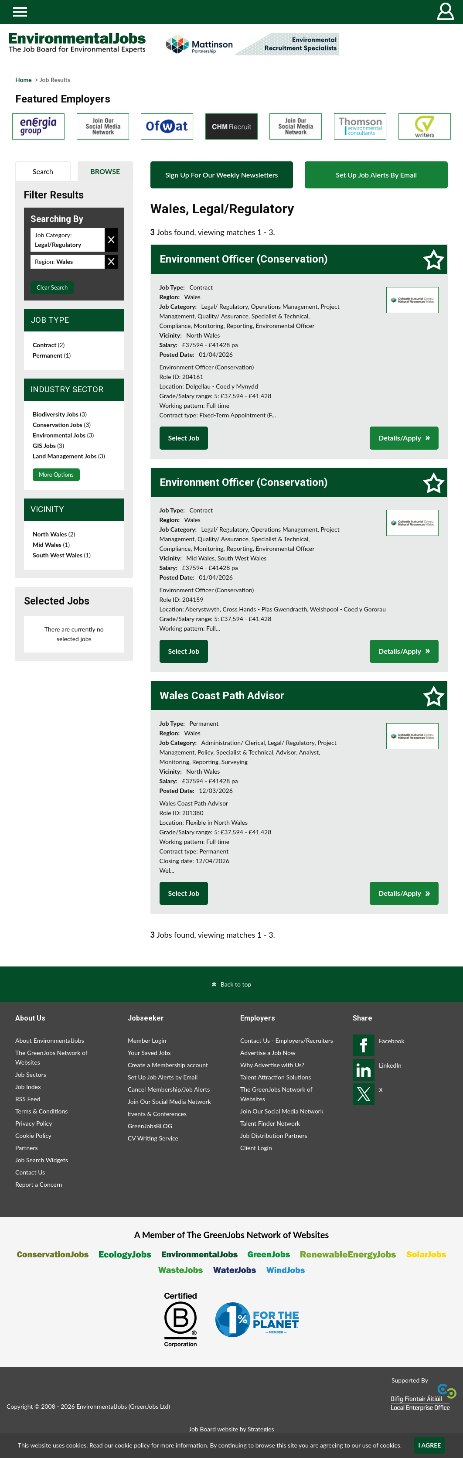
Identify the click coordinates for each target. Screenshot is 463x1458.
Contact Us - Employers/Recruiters (286, 1040)
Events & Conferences (157, 1113)
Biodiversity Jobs (60, 414)
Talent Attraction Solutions (275, 1077)
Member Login (147, 1040)
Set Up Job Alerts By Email (376, 175)
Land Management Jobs (69, 456)
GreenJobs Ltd (149, 1406)
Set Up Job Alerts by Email (162, 1077)
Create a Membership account (168, 1065)
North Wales (54, 534)
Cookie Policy (33, 1135)
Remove (111, 240)
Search (43, 171)
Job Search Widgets (41, 1160)
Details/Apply (399, 438)
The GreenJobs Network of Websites (51, 1057)
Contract (49, 344)
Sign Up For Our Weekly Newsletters (221, 175)
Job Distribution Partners (273, 1135)
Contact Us (30, 1172)
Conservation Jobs (62, 424)
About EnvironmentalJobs (49, 1040)
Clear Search (52, 287)
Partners (26, 1147)
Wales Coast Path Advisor (222, 696)
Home (23, 79)
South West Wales (62, 555)
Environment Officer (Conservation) (244, 259)
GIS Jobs (48, 445)
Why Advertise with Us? (272, 1065)
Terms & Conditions (41, 1111)
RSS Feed (27, 1099)
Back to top (236, 984)
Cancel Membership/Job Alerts (169, 1089)
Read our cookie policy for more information (148, 1445)
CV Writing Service (153, 1138)
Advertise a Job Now (268, 1052)
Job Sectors (30, 1074)
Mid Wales (51, 544)
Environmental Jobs (63, 435)
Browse (105, 171)
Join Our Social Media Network (169, 1101)
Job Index (28, 1086)
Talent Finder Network (270, 1123)
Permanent (52, 355)
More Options (56, 474)
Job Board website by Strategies (231, 1429)
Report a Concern (38, 1184)
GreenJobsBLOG (150, 1126)
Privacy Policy (33, 1123)
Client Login (256, 1147)
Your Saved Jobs (149, 1052)
